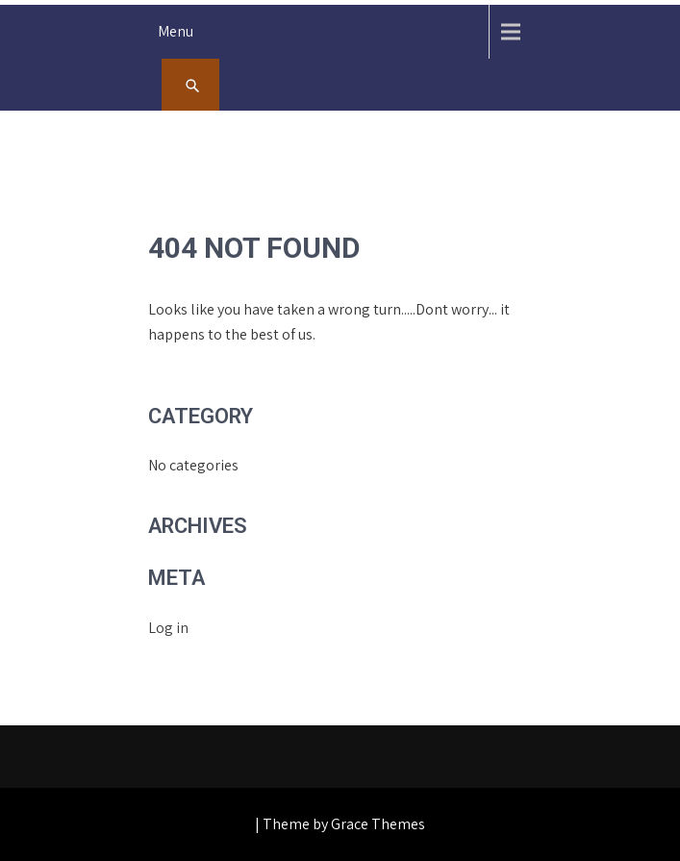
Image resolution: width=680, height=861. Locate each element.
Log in (168, 628)
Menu (175, 31)
